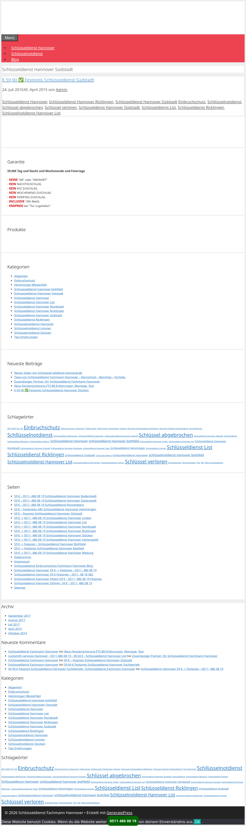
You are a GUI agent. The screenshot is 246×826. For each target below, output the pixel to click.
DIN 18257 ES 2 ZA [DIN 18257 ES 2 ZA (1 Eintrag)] (15, 428)
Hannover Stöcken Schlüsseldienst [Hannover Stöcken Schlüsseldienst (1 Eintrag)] (173, 428)
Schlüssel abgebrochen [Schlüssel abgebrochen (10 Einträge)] (166, 434)
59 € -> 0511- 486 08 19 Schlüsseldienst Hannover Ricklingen (55, 531)
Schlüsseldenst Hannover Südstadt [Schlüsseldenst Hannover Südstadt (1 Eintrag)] (208, 436)
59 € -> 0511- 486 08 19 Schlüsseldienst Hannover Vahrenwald (56, 540)
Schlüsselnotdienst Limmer (32, 328)
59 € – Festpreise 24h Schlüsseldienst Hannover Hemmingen (55, 509)
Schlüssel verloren (61, 107)
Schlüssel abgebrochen (22, 107)
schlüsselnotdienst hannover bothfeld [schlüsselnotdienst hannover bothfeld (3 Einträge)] (176, 455)
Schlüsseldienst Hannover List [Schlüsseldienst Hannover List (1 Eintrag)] (181, 441)
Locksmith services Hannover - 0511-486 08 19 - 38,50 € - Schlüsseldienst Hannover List (67, 656)
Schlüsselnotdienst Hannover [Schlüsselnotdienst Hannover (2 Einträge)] (130, 455)
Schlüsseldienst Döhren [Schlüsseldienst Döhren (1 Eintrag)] (40, 441)
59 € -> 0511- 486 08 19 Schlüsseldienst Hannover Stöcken (53, 535)
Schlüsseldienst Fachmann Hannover (33, 651)
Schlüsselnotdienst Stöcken (32, 333)
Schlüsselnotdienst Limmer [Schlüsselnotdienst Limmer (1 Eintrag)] (112, 462)
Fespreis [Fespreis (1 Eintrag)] (122, 428)
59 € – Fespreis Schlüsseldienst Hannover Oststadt (48, 513)
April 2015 (15, 629)
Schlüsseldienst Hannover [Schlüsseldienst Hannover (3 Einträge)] (69, 441)
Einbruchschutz (191, 101)
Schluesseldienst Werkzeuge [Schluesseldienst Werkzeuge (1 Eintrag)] (65, 436)
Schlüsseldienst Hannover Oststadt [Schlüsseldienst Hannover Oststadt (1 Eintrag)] (35, 448)
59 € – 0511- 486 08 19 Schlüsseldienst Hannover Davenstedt (55, 500)
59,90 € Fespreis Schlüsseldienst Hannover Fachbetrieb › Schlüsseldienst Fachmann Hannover (71, 669)
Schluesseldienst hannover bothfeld (38, 289)
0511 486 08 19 (123, 820)
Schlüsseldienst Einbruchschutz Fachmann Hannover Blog (53, 566)
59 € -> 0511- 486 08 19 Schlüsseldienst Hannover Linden (52, 518)
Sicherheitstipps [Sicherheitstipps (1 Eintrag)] (189, 462)
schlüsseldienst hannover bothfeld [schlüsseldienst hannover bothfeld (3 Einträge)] (114, 441)
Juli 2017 (14, 624)
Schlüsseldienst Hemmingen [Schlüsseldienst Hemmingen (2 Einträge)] (128, 448)
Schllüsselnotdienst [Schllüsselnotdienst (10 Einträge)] (30, 434)
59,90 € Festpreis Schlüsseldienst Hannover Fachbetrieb (102, 665)
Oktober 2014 (17, 633)
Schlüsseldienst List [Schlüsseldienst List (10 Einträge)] (189, 447)
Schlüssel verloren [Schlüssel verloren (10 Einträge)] (146, 461)
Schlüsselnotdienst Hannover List (31, 112)
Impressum (22, 561)
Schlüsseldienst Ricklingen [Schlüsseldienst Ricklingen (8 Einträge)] (35, 454)
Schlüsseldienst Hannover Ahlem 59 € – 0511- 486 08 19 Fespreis (58, 579)
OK (197, 821)
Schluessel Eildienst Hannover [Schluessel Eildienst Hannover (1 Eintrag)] (91, 436)
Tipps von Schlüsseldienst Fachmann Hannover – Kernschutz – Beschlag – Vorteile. (70, 377)
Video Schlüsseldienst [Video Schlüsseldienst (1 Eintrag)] (214, 462)
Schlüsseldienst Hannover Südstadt (146, 101)
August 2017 (16, 620)
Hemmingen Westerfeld (30, 285)
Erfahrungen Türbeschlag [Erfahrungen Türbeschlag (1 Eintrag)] (108, 428)
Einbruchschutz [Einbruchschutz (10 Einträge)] (42, 427)
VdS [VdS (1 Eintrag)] (202, 462)
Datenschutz (22, 557)
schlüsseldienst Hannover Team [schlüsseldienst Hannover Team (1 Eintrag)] (96, 448)
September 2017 (19, 616)
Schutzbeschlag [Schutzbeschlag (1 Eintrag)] (174, 462)
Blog (15, 59)
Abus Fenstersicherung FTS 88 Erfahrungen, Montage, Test (54, 386)
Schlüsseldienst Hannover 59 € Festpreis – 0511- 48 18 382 (53, 574)
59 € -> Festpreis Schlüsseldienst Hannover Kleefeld (49, 548)
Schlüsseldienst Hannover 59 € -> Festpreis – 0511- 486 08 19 (55, 570)
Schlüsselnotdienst (27, 53)
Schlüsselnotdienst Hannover (34, 324)
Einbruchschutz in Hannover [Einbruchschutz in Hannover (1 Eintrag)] (73, 428)
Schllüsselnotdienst (224, 101)
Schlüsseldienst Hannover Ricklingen (81, 101)
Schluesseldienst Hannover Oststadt (38, 293)
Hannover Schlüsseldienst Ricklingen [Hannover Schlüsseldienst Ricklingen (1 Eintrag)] (143, 428)
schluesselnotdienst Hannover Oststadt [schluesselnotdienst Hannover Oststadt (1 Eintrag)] (121, 436)
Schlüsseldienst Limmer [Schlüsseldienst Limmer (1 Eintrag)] (156, 448)
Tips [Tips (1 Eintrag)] (198, 462)
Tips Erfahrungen (26, 337)
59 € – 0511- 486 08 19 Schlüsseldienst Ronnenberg (49, 505)
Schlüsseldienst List (159, 107)
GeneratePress (119, 812)
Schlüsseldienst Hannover (32, 47)
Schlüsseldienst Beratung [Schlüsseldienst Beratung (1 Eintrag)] (18, 441)
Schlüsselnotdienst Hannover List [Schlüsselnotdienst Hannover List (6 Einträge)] (39, 462)
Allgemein (21, 276)
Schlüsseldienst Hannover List (34, 302)
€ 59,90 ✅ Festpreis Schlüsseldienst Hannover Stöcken (51, 390)
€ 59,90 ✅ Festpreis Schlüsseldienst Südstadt (48, 80)
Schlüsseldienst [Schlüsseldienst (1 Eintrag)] (230, 436)
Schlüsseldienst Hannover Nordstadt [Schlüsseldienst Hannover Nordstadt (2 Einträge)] (168, 781)
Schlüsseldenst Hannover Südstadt (109, 107)
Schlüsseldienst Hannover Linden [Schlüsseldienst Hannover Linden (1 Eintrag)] (154, 441)
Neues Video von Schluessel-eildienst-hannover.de (48, 373)
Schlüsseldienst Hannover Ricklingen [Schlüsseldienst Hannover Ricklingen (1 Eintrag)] (66, 448)
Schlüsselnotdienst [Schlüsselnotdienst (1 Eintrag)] (104, 455)
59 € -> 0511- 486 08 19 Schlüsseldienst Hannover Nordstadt (55, 527)
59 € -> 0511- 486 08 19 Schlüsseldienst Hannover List (50, 522)
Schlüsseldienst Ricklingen (201, 107)
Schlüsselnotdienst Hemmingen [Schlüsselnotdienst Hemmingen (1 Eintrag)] (86, 462)
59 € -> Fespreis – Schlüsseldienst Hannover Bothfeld (50, 544)
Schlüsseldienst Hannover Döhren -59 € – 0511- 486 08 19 (53, 583)
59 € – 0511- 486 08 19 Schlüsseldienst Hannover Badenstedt (55, 496)
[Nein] (202, 823)
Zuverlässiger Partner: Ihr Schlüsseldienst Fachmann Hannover (57, 381)
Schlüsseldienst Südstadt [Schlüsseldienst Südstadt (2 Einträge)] (80, 455)
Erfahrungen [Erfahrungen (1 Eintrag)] (90, 428)
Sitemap (19, 588)
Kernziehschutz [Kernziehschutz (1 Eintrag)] (195, 428)
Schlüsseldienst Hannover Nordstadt (39, 307)
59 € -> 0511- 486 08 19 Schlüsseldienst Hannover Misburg (53, 553)
